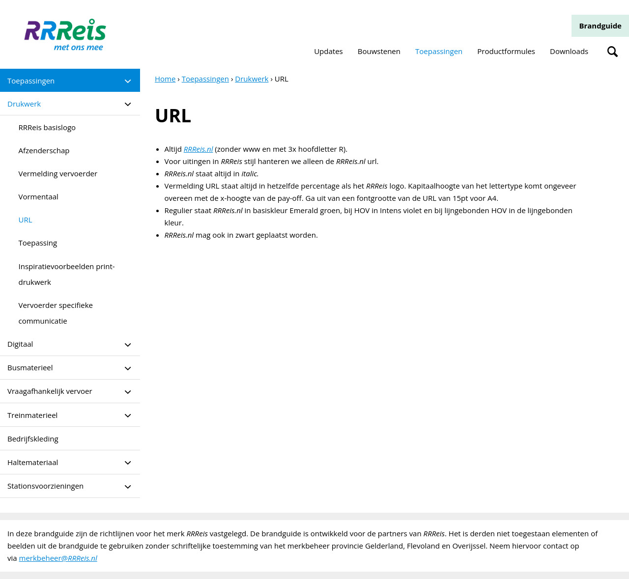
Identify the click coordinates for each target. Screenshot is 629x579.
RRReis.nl (198, 149)
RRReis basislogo (47, 127)
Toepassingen (438, 51)
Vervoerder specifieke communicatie (56, 313)
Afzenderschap (44, 150)
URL (25, 219)
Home (165, 78)
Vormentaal (38, 196)
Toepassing (38, 243)
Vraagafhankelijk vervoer (49, 391)
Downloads (569, 51)
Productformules (506, 51)
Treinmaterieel (32, 415)
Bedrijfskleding (32, 438)
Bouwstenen (379, 51)
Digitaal (20, 344)
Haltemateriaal (32, 462)
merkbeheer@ (58, 558)
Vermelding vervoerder (58, 173)
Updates (328, 51)
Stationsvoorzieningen (45, 486)
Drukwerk (24, 104)
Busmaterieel (30, 367)
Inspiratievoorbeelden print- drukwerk (67, 274)
